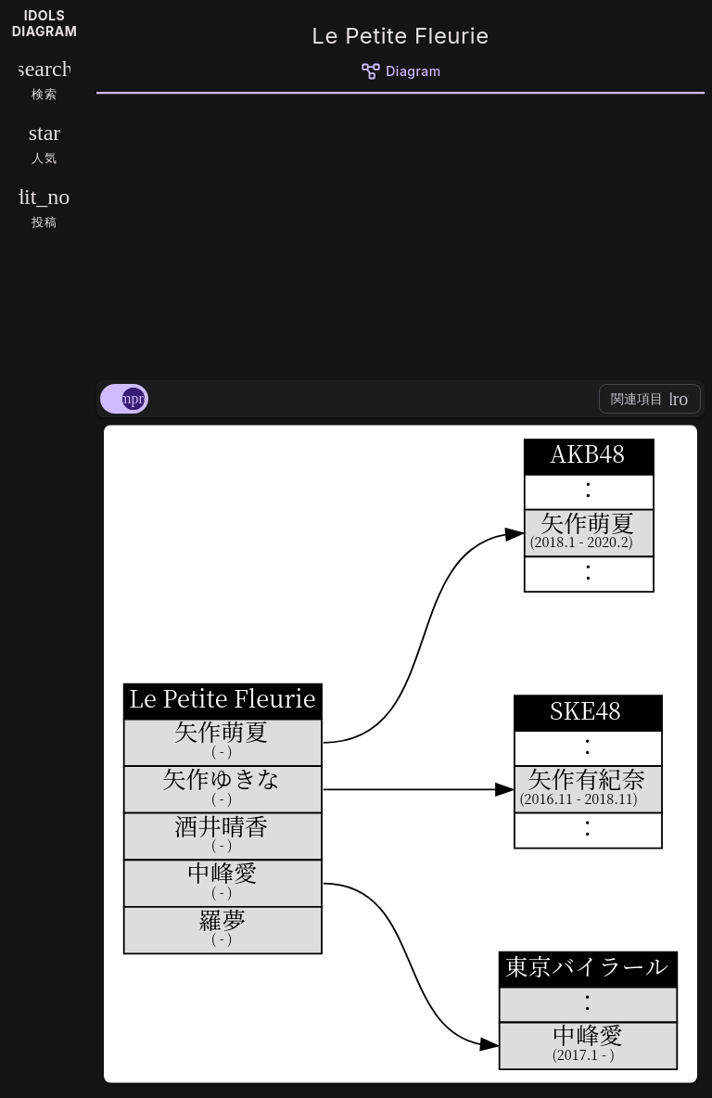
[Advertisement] (400, 234)
